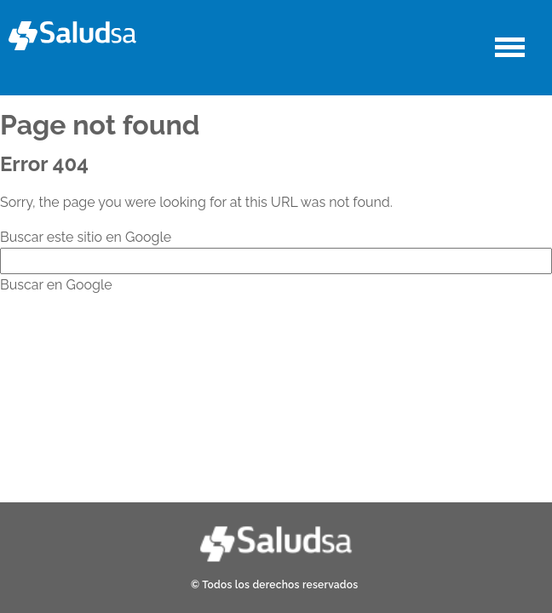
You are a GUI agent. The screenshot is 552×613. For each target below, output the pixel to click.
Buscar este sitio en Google (85, 237)
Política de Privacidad (335, 425)
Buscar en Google (56, 285)
